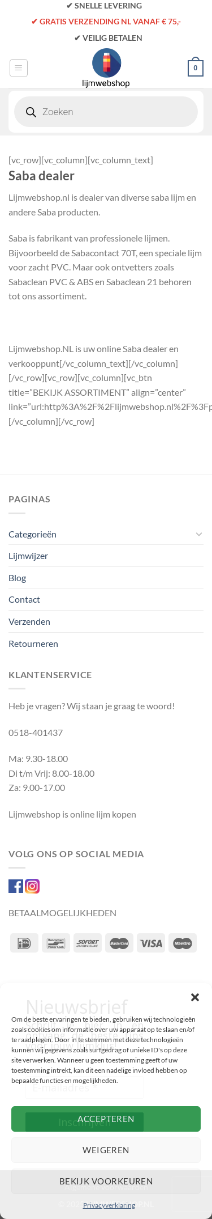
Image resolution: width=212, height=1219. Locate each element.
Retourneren (33, 643)
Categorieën (32, 533)
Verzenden (29, 621)
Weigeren (106, 1150)
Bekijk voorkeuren (106, 1181)
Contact (24, 599)
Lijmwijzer (28, 555)
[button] (195, 997)
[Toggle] (199, 533)
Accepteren (106, 1119)
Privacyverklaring (109, 1205)
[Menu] (19, 68)
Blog (17, 577)
